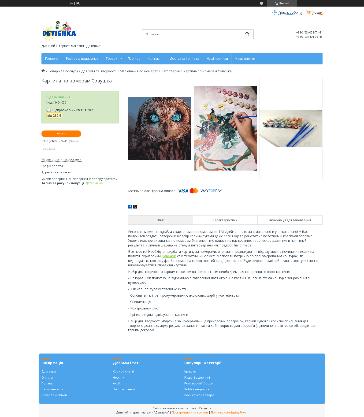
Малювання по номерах (139, 71)
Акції (116, 383)
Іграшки (190, 371)
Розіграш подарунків (82, 58)
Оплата (47, 377)
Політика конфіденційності (229, 412)
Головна (52, 58)
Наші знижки (245, 58)
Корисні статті (123, 371)
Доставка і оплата (184, 58)
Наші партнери (124, 389)
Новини (118, 377)
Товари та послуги (63, 71)
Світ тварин (170, 71)
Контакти (155, 58)
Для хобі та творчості (98, 71)
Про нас (133, 58)
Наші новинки (217, 58)
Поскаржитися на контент (190, 412)
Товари (111, 58)
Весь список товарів (199, 395)
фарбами (169, 256)
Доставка (48, 371)
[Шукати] (247, 34)
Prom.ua (205, 408)
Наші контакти (52, 389)
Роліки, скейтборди (198, 383)
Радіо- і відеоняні (197, 377)
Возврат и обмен (54, 395)
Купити (61, 133)
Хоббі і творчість (196, 389)
